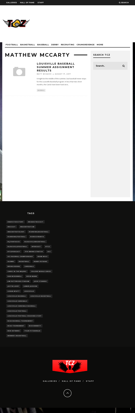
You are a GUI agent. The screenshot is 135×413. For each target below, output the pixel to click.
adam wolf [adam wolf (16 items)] (42, 258)
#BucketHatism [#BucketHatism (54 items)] (27, 227)
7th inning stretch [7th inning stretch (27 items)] (34, 253)
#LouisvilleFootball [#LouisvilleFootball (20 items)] (17, 248)
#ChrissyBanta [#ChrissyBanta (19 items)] (37, 237)
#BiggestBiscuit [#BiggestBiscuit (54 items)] (35, 222)
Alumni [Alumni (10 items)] (11, 263)
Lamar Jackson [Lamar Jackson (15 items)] (30, 289)
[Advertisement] (85, 23)
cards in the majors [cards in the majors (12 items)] (17, 273)
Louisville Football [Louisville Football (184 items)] (17, 315)
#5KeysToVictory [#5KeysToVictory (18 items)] (15, 222)
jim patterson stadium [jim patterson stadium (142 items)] (18, 284)
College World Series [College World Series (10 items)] (41, 273)
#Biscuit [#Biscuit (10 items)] (12, 227)
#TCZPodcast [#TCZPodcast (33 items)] (14, 253)
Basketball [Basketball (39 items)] (24, 263)
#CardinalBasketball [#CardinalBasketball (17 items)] (39, 232)
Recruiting (67, 44)
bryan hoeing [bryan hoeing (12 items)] (14, 268)
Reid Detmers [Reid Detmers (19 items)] (14, 336)
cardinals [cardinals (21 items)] (29, 268)
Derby (55, 44)
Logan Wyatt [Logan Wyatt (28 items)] (14, 294)
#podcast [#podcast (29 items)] (36, 248)
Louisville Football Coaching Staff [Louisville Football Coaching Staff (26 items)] (24, 320)
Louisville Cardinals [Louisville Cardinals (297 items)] (17, 304)
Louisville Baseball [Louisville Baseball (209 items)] (17, 299)
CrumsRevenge (86, 44)
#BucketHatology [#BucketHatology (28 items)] (16, 232)
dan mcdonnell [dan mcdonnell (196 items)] (15, 279)
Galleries (11, 3)
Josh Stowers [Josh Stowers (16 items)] (40, 284)
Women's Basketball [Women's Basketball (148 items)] (17, 341)
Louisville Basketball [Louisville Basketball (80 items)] (41, 299)
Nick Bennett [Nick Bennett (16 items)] (35, 330)
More (100, 44)
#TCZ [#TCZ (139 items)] (47, 248)
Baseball (43, 44)
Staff (41, 3)
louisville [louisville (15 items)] (29, 294)
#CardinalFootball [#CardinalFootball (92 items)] (17, 237)
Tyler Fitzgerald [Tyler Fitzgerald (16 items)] (32, 336)
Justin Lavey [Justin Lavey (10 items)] (13, 289)
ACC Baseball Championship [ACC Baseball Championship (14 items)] (20, 258)
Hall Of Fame (27, 3)
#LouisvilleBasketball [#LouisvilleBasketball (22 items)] (35, 242)
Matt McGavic (44, 74)
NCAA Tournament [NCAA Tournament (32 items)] (16, 330)
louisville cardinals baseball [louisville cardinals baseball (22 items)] (22, 310)
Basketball (27, 44)
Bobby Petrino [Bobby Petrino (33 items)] (40, 263)
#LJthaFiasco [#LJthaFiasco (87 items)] (14, 242)
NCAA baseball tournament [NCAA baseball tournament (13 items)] (20, 325)
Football (12, 44)
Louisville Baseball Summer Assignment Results (56, 67)
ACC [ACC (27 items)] (49, 253)
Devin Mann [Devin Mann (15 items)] (31, 279)
